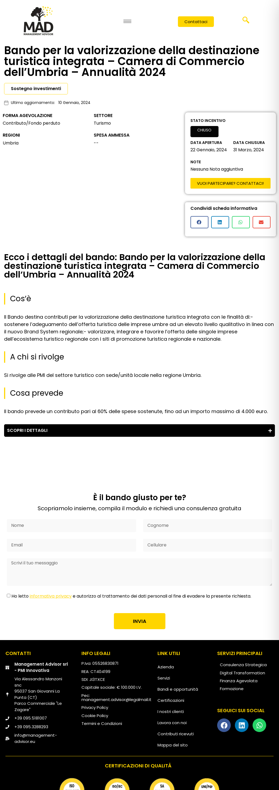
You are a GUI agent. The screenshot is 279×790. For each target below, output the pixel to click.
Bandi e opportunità (177, 689)
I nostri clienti (170, 711)
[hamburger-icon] (127, 21)
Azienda (165, 667)
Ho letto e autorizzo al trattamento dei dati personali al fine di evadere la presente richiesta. (131, 596)
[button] (199, 222)
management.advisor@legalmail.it (116, 699)
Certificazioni (170, 700)
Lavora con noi (172, 723)
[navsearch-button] (246, 22)
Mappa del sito (172, 745)
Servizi (163, 678)
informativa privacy (51, 596)
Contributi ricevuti (175, 734)
